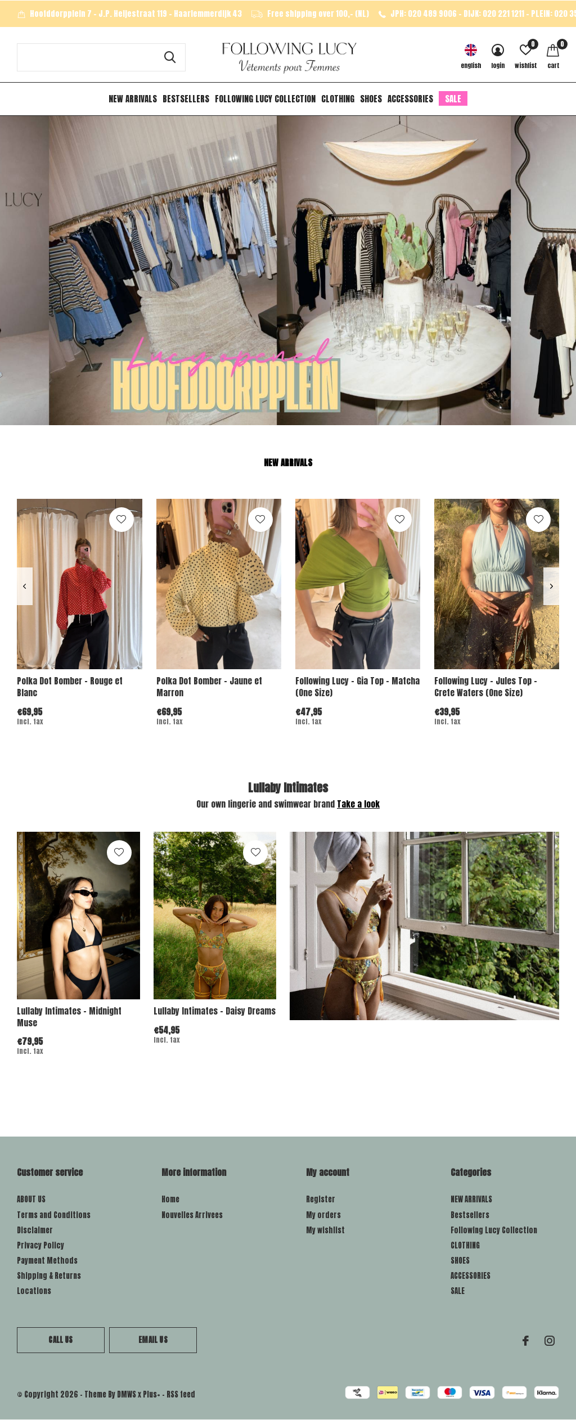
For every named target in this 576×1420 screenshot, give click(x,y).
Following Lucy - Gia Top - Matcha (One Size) (357, 686)
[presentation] (24, 586)
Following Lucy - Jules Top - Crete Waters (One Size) (485, 686)
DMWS (126, 1394)
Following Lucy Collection (265, 98)
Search (170, 57)
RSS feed (180, 1394)
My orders (323, 1215)
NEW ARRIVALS (133, 98)
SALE (453, 98)
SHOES (371, 98)
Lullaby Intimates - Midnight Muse (69, 1016)
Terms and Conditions (54, 1215)
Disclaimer (35, 1230)
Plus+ (151, 1394)
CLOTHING (337, 98)
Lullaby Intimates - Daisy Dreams (215, 1010)
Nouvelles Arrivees (192, 1215)
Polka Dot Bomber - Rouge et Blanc (70, 686)
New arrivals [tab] (288, 462)
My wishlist (325, 1230)
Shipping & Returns (49, 1275)
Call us (60, 1340)
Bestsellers (186, 98)
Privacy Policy (40, 1245)
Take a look (358, 803)
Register (320, 1199)
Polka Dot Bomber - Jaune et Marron (209, 686)
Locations (34, 1291)
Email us (152, 1340)
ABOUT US (31, 1199)
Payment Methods (47, 1260)
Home (170, 1199)
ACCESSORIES (410, 98)
